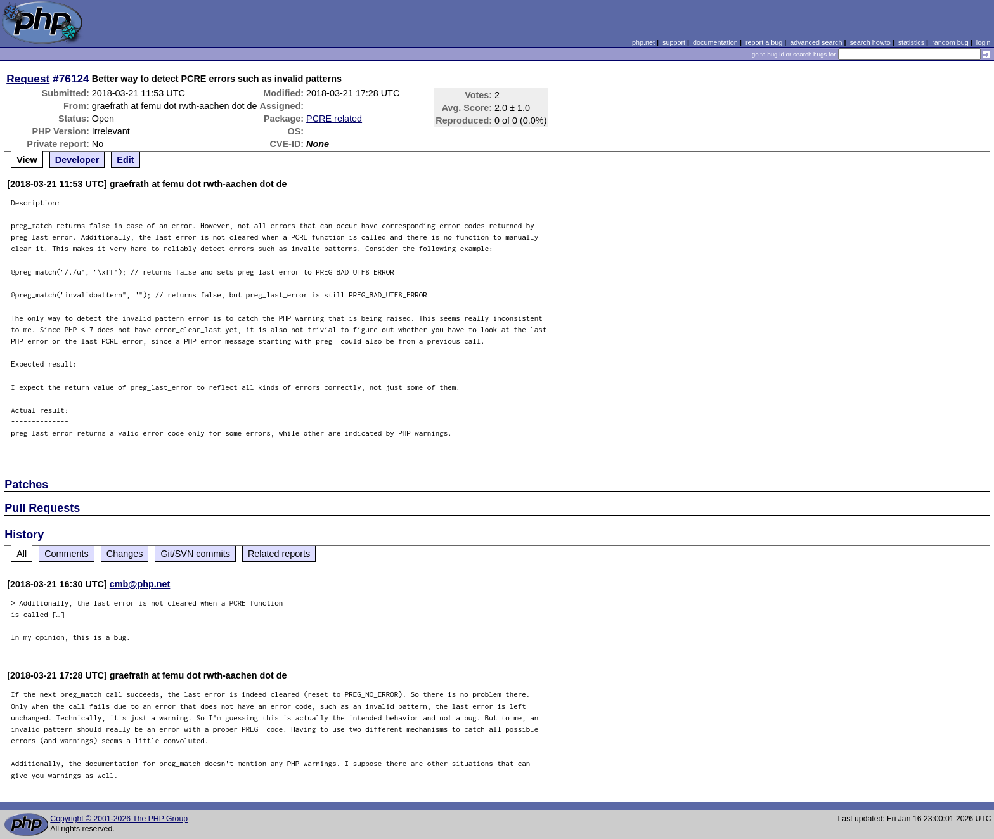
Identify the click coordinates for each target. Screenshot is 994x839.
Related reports (279, 554)
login (983, 42)
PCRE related (334, 119)
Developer (77, 160)
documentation (715, 42)
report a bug (764, 42)
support (673, 42)
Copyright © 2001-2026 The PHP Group (119, 818)
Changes (124, 554)
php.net (643, 42)
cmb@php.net (140, 584)
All (21, 554)
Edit (125, 160)
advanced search (816, 42)
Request (27, 78)
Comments (66, 554)
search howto (869, 42)
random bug (950, 42)
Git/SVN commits (195, 554)
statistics (911, 42)
